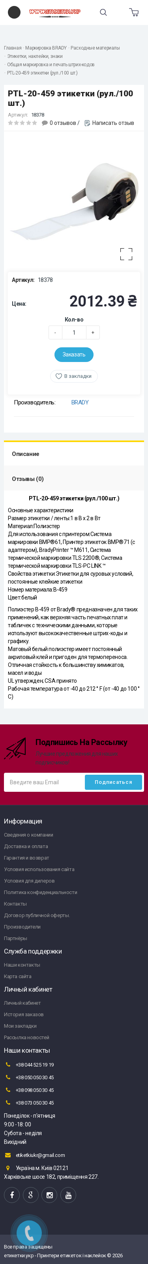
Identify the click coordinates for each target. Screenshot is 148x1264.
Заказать (74, 354)
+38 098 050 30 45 (29, 1090)
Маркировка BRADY (46, 48)
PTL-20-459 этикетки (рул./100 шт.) (42, 73)
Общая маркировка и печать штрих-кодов (51, 64)
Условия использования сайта (39, 869)
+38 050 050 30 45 (29, 1077)
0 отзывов (63, 123)
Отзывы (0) (28, 479)
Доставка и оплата (26, 846)
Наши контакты (22, 965)
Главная (12, 48)
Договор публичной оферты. (37, 915)
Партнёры (15, 938)
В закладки (78, 376)
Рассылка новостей (26, 1037)
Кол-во (74, 319)
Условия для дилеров (29, 881)
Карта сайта (18, 976)
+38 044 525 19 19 (29, 1065)
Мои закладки (20, 1026)
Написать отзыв (113, 123)
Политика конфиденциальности (40, 892)
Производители (22, 927)
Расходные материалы (95, 48)
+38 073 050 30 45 (29, 1103)
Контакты (15, 904)
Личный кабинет (22, 1003)
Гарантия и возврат (26, 858)
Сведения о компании (28, 835)
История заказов (24, 1014)
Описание (25, 454)
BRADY (80, 402)
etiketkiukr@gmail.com (34, 1155)
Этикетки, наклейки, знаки (35, 56)
